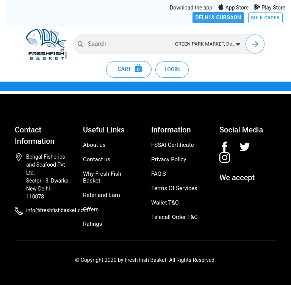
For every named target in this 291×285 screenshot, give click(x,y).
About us (94, 145)
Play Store (269, 8)
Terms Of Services (174, 188)
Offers (91, 209)
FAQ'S (158, 173)
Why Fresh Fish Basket (102, 177)
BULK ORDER (265, 17)
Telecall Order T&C (174, 217)
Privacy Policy (168, 159)
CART (129, 69)
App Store (233, 8)
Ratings (92, 223)
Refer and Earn (101, 195)
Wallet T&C (165, 202)
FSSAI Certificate (172, 145)
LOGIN (172, 69)
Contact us (96, 159)
